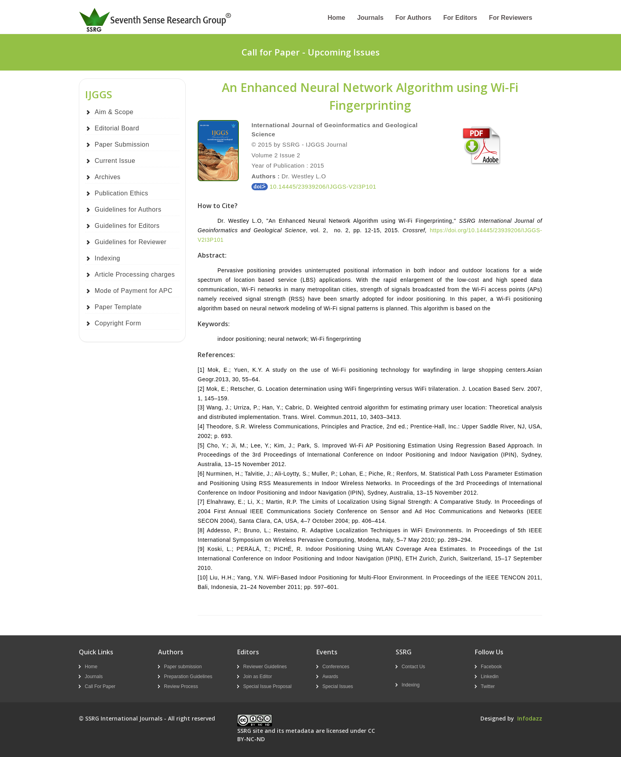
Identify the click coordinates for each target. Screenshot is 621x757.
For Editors (460, 17)
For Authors (413, 17)
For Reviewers (510, 17)
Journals (370, 17)
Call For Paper (100, 686)
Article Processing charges (135, 274)
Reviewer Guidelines (265, 666)
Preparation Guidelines (188, 676)
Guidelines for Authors (128, 209)
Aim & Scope (114, 112)
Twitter (488, 686)
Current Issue (115, 160)
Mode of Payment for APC (133, 290)
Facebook (491, 666)
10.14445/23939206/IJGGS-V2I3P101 (313, 186)
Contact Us (413, 666)
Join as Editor (257, 676)
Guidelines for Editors (127, 225)
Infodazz (529, 718)
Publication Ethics (121, 193)
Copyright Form (118, 323)
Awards (330, 676)
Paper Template (118, 307)
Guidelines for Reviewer (130, 242)
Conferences (335, 666)
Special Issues (337, 686)
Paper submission (183, 666)
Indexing (107, 258)
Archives (107, 177)
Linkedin (490, 676)
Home (336, 17)
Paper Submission (122, 144)
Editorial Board (117, 128)
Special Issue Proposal (267, 686)
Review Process (181, 686)
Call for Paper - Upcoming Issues (311, 52)
